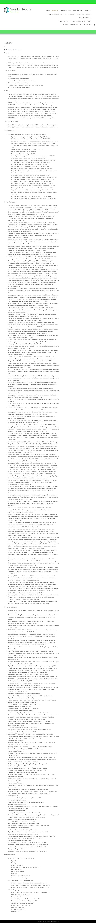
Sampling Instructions (70, 25)
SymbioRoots (20, 9)
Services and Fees (85, 25)
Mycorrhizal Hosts (85, 18)
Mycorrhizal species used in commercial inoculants (74, 21)
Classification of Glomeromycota (71, 10)
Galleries (71, 14)
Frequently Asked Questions (57, 14)
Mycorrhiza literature (83, 14)
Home (48, 10)
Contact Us (87, 10)
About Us (55, 10)
